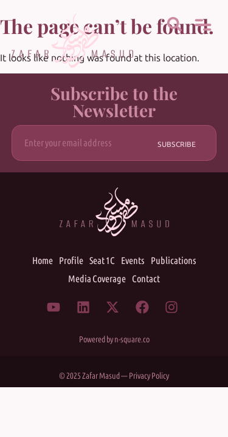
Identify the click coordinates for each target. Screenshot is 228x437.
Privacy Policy (149, 376)
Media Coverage (97, 279)
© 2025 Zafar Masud (89, 376)
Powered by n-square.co (114, 339)
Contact (146, 279)
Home (42, 260)
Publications (173, 260)
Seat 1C (102, 260)
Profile (71, 260)
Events (133, 260)
